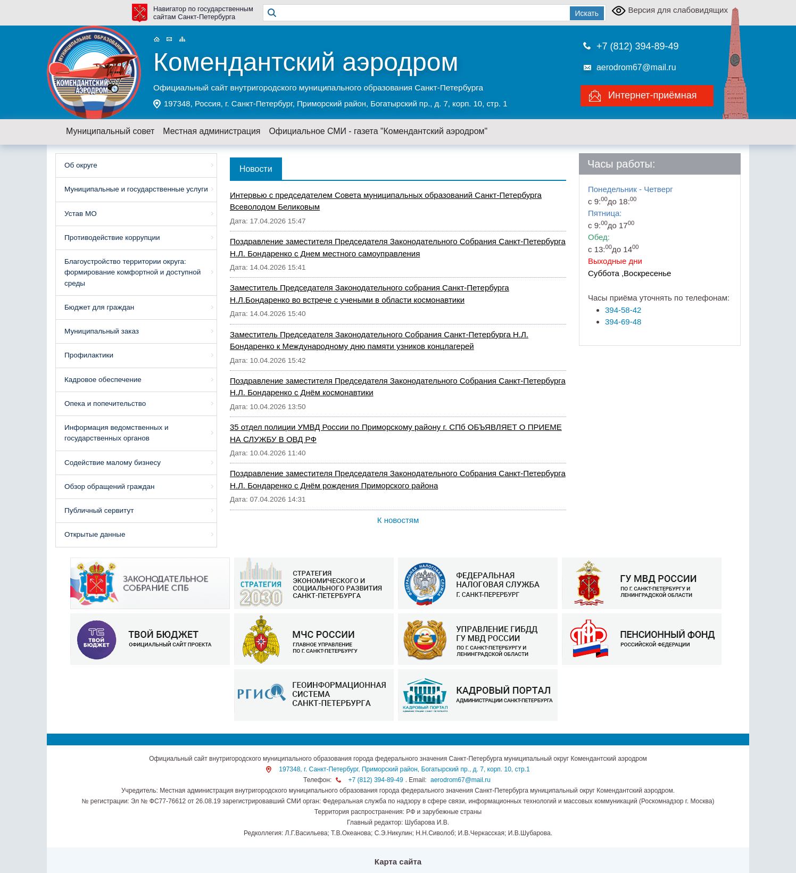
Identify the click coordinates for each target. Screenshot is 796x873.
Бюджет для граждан (99, 307)
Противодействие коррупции (112, 238)
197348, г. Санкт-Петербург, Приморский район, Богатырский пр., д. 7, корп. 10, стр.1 (404, 769)
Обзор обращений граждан (109, 486)
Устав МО (80, 214)
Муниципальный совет (110, 131)
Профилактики (88, 355)
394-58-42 (623, 309)
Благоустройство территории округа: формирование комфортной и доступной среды (132, 272)
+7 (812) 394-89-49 (637, 46)
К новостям (398, 520)
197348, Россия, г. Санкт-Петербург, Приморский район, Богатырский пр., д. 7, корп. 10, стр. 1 (335, 103)
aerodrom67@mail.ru (636, 67)
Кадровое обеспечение (103, 380)
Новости (255, 168)
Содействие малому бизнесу (112, 463)
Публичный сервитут (99, 510)
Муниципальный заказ (101, 331)
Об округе (80, 165)
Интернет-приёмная (652, 95)
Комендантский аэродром (305, 62)
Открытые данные (94, 534)
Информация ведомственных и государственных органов (116, 432)
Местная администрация (211, 131)
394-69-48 (623, 321)
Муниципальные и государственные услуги (136, 189)
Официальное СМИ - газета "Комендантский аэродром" (378, 131)
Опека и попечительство (105, 404)
